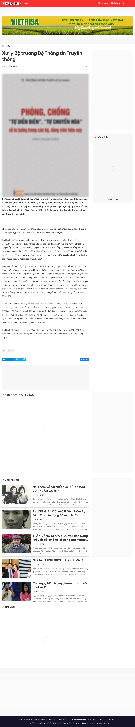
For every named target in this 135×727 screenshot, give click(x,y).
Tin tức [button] (10, 359)
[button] (124, 3)
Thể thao (115, 3)
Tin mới (10, 607)
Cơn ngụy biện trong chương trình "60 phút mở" (60, 585)
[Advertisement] (113, 90)
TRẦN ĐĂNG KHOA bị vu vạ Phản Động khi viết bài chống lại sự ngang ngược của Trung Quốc (60, 538)
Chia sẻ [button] (21, 359)
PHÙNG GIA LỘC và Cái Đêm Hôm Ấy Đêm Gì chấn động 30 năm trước (59, 513)
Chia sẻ (84, 359)
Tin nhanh (103, 3)
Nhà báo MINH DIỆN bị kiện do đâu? (58, 560)
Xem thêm (113, 200)
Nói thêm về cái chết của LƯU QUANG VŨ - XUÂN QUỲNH (60, 489)
